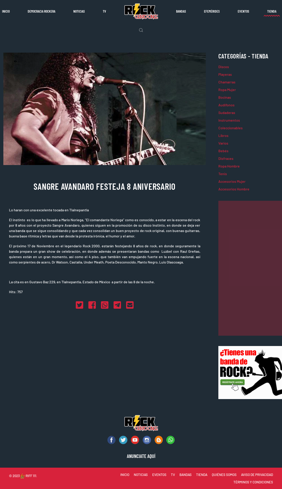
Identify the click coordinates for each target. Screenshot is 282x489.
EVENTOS (159, 475)
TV (104, 11)
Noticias (79, 11)
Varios (223, 143)
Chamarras (226, 82)
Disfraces (225, 158)
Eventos (243, 11)
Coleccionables (230, 128)
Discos (223, 67)
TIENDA (201, 475)
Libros (223, 135)
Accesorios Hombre (233, 189)
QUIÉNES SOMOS (224, 475)
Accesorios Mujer (232, 181)
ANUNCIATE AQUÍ (141, 456)
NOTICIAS (141, 475)
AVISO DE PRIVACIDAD (257, 475)
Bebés (223, 151)
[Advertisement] (250, 268)
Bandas (181, 11)
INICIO (124, 475)
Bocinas (224, 97)
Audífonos (226, 105)
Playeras (225, 74)
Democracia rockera (41, 11)
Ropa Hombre (229, 166)
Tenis (222, 174)
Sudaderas (226, 112)
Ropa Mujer (227, 89)
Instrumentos (229, 120)
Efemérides (212, 11)
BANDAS (185, 475)
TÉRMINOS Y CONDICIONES (253, 482)
